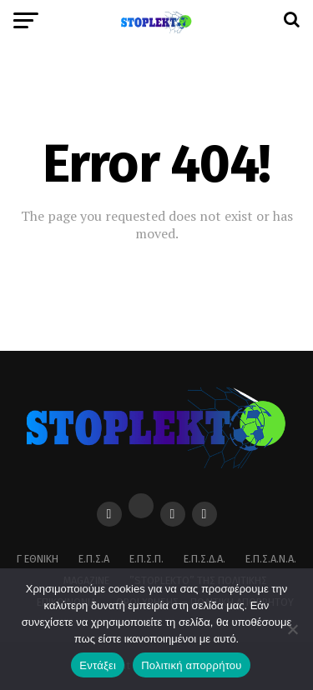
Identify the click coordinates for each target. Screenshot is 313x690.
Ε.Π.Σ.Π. (146, 558)
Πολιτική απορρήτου (191, 665)
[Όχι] (292, 629)
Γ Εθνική (37, 558)
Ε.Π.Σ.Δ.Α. (204, 558)
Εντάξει (97, 665)
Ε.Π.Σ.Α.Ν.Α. (270, 558)
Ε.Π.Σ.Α (93, 558)
